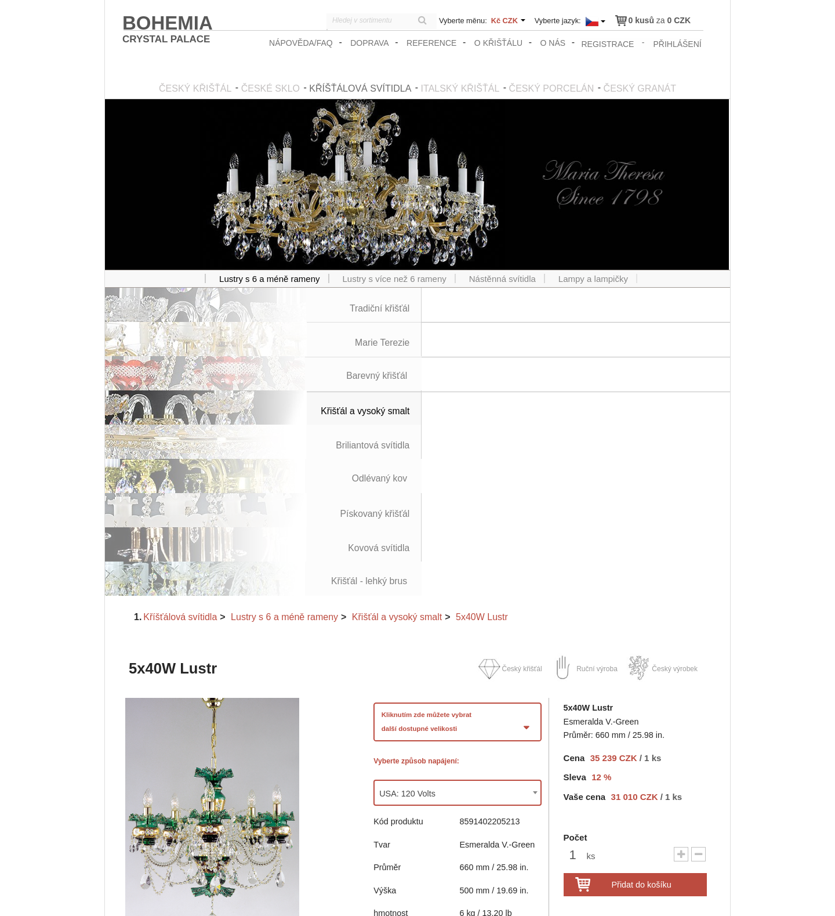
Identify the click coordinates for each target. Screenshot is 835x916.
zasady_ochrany (575, 896)
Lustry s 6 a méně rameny (284, 411)
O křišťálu (499, 43)
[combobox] (457, 587)
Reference (433, 43)
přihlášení (678, 43)
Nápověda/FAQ (303, 43)
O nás (554, 43)
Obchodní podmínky (644, 896)
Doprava (371, 43)
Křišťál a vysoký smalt (397, 411)
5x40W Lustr (482, 411)
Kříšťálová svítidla (180, 411)
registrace (608, 43)
